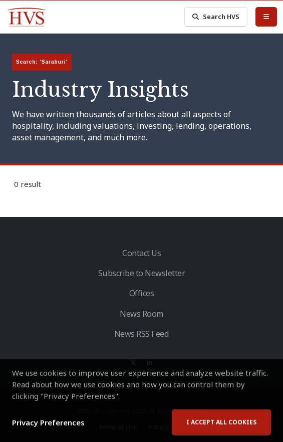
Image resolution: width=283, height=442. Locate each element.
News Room (141, 313)
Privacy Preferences (48, 433)
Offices (141, 293)
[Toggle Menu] (266, 16)
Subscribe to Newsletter (141, 273)
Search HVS (215, 17)
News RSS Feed (141, 333)
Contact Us (141, 253)
